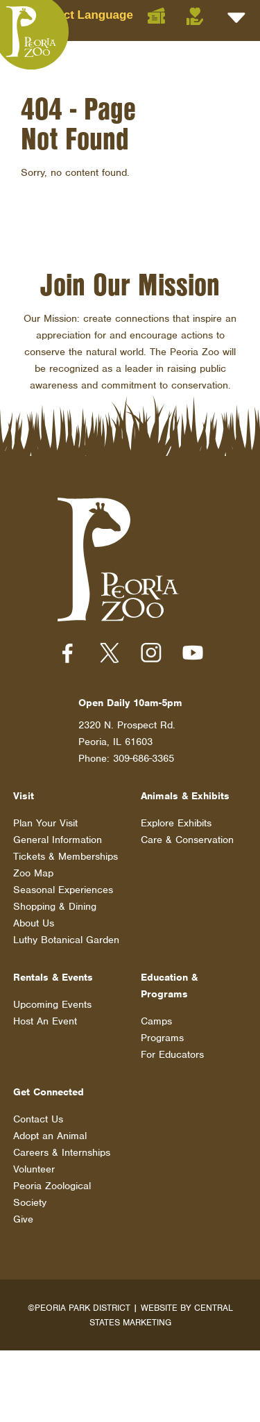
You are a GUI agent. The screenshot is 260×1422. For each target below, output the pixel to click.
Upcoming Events (52, 1004)
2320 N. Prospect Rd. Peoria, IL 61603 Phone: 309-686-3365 (126, 742)
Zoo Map (33, 873)
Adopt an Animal (50, 1135)
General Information (57, 839)
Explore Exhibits (176, 823)
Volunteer (34, 1169)
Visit (23, 796)
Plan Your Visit (45, 823)
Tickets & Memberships (65, 856)
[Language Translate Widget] (98, 15)
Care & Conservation (187, 839)
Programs (162, 1037)
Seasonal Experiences (63, 889)
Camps (156, 1021)
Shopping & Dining (54, 906)
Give (23, 1219)
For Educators (172, 1054)
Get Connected (48, 1092)
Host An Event (45, 1021)
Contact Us (38, 1119)
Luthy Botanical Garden (66, 939)
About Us (33, 923)
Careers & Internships (61, 1152)
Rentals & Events (53, 977)
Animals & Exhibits (185, 796)
